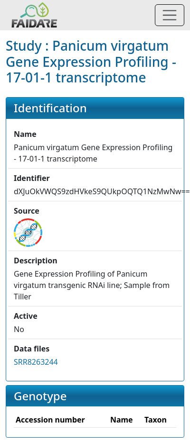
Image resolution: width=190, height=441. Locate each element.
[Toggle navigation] (169, 15)
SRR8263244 (36, 362)
